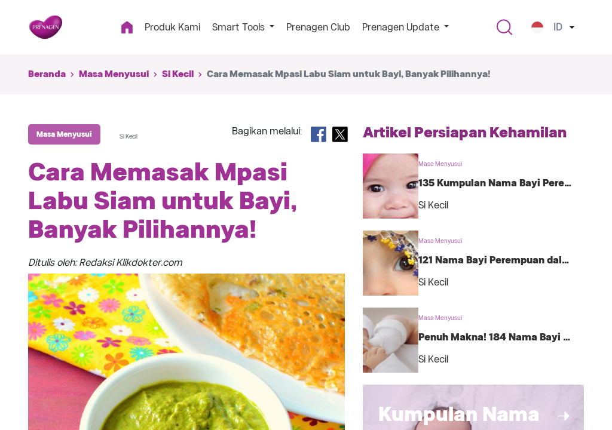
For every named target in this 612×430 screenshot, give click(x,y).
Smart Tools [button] (239, 27)
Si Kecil (178, 74)
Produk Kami (172, 27)
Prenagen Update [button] (402, 27)
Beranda (47, 74)
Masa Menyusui (114, 74)
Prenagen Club (318, 27)
